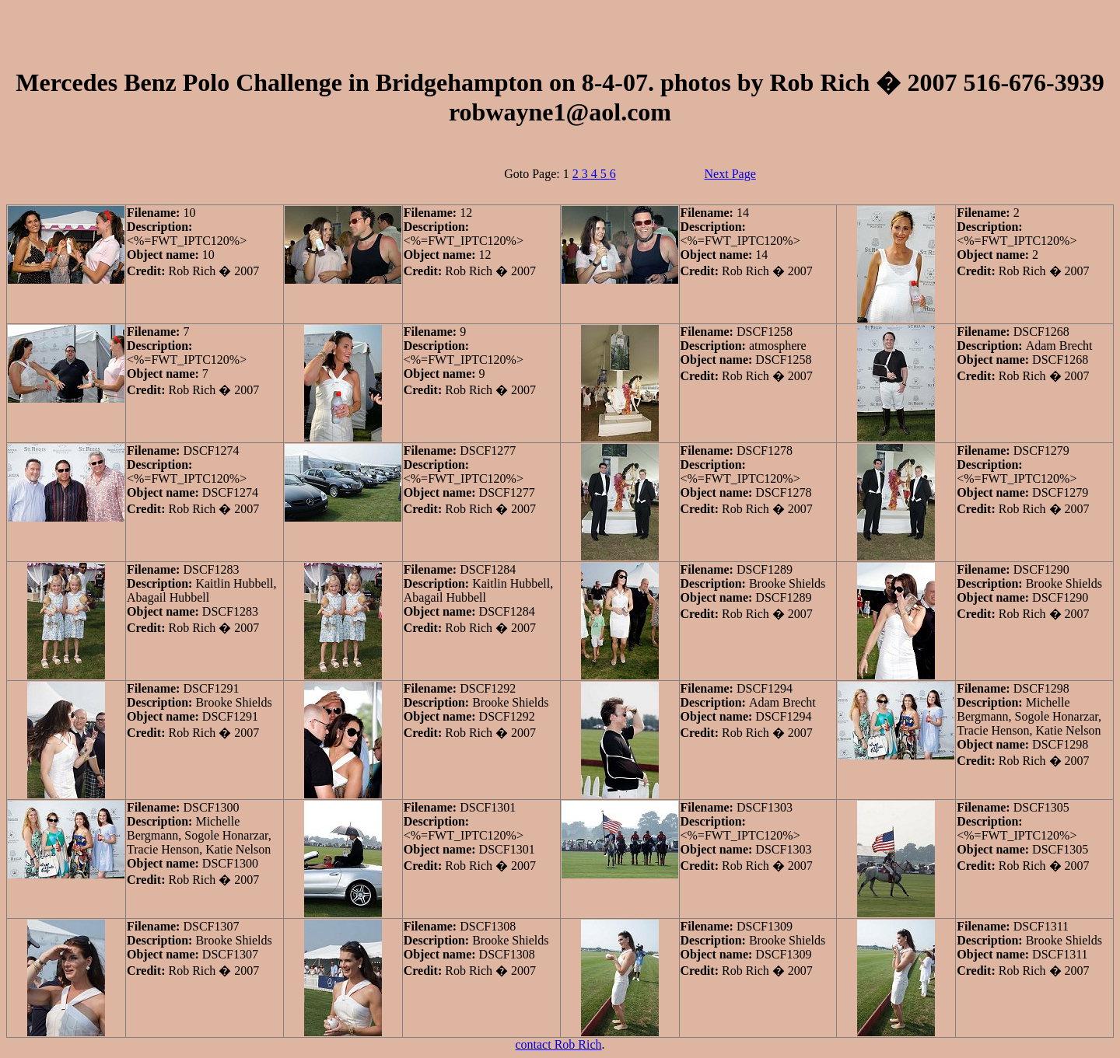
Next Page (730, 173)
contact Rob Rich (558, 1044)
